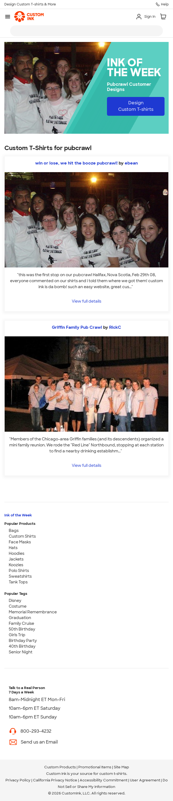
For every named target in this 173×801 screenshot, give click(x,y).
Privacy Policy (18, 780)
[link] (29, 16)
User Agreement (145, 780)
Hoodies (16, 553)
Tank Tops (18, 582)
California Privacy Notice (55, 780)
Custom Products (60, 767)
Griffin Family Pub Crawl (77, 327)
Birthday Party (23, 640)
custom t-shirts (112, 773)
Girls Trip (17, 634)
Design (135, 106)
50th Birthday (22, 629)
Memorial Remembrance (33, 612)
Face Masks (20, 542)
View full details (86, 301)
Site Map (121, 767)
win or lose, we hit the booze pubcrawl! (76, 163)
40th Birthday (22, 646)
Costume (17, 606)
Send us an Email (39, 742)
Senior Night (20, 652)
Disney (15, 600)
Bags (14, 530)
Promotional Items (94, 767)
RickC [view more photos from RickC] (115, 327)
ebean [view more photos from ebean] (131, 163)
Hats (13, 547)
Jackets (16, 559)
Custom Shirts (22, 536)
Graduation (20, 617)
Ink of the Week (18, 515)
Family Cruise (21, 623)
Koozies (16, 564)
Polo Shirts (19, 570)
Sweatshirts (20, 576)
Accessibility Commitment (103, 780)
